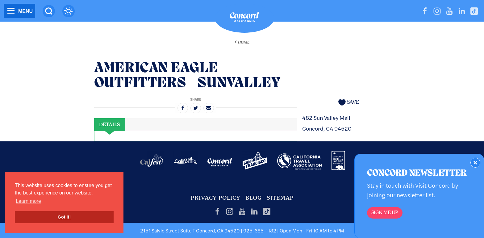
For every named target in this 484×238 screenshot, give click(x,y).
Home (243, 42)
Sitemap (280, 197)
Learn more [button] (28, 201)
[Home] (244, 18)
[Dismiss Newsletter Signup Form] (475, 163)
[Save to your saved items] (348, 102)
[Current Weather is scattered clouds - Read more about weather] (68, 11)
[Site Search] (49, 11)
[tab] (109, 124)
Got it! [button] (64, 217)
